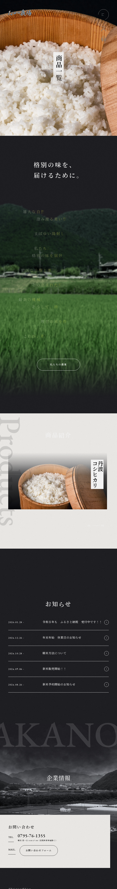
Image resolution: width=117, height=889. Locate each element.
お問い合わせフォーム (39, 850)
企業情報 (58, 778)
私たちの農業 (58, 364)
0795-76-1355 (31, 836)
